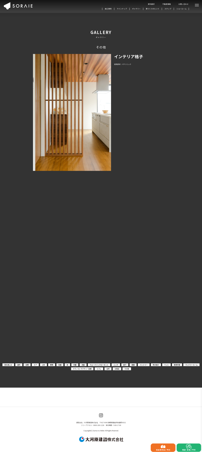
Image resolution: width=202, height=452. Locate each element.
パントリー (144, 365)
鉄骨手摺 (177, 365)
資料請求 (151, 4)
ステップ (168, 8)
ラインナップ (122, 8)
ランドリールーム (191, 365)
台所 (108, 369)
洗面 (83, 365)
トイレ (99, 369)
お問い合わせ (183, 4)
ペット (166, 365)
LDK (43, 365)
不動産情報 (166, 4)
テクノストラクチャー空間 (82, 369)
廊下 (124, 365)
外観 (74, 365)
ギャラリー (136, 8)
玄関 (27, 365)
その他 (126, 369)
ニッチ (115, 365)
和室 (59, 365)
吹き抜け (156, 365)
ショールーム (181, 8)
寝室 (133, 365)
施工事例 (108, 8)
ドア (35, 365)
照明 (51, 365)
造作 (18, 365)
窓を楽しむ (8, 365)
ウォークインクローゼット (99, 365)
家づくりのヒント (152, 8)
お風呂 (117, 369)
